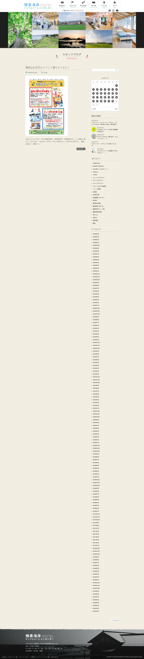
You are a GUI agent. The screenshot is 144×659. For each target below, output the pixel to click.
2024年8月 (96, 285)
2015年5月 (96, 602)
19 (105, 97)
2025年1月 (96, 271)
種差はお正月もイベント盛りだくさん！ (48, 67)
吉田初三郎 (96, 194)
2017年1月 (96, 545)
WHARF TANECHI (98, 166)
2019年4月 (96, 468)
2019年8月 (96, 457)
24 (97, 101)
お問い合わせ (54, 657)
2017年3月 (96, 540)
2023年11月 (96, 311)
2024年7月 (96, 288)
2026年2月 (96, 242)
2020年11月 (96, 414)
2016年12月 (96, 548)
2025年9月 (96, 248)
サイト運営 (47, 657)
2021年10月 (96, 382)
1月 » (116, 109)
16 (93, 97)
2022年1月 (96, 374)
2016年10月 (96, 554)
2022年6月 (96, 359)
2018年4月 (96, 502)
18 (101, 97)
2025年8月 (96, 251)
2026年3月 (96, 239)
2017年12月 (96, 514)
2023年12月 (96, 308)
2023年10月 (96, 314)
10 (97, 93)
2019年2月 (96, 474)
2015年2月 (96, 611)
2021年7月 (96, 391)
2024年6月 (96, 291)
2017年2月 (96, 542)
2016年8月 (96, 560)
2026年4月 (96, 237)
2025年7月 (96, 254)
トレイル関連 (97, 189)
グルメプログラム (98, 183)
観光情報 (95, 220)
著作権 (33, 657)
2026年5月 (96, 234)
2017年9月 (96, 522)
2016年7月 (96, 562)
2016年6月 (96, 565)
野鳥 (94, 223)
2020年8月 (96, 422)
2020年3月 (96, 437)
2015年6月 (96, 600)
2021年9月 (96, 385)
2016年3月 (96, 574)
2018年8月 (96, 491)
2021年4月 (96, 400)
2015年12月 (96, 582)
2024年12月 (96, 274)
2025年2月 (96, 268)
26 (105, 101)
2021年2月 (96, 405)
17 (97, 97)
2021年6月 (96, 394)
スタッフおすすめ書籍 (99, 186)
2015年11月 (96, 585)
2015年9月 (96, 591)
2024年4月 (96, 297)
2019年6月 (96, 462)
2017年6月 (96, 531)
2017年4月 (96, 537)
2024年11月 (96, 277)
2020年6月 (96, 428)
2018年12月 (96, 479)
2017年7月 (96, 528)
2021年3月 (96, 402)
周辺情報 (83, 4)
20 (109, 97)
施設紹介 (62, 4)
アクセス (104, 4)
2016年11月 (96, 551)
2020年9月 (96, 420)
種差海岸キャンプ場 (98, 209)
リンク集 (15, 657)
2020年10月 (96, 417)
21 (112, 97)
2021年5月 (96, 397)
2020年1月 (96, 442)
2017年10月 (96, 519)
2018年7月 (96, 494)
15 (116, 93)
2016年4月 (96, 571)
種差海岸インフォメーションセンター (39, 6)
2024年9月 (96, 282)
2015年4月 (96, 605)
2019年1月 (96, 477)
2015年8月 (96, 594)
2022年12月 (96, 342)
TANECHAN (96, 163)
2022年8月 (96, 354)
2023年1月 (96, 339)
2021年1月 (96, 408)
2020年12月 (96, 411)
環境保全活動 (97, 203)
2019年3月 (96, 471)
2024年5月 (96, 294)
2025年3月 (96, 265)
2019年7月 (96, 459)
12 (105, 93)
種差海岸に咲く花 (98, 206)
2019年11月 (96, 448)
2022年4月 (96, 365)
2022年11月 (96, 345)
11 (101, 93)
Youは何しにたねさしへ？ (100, 169)
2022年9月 (96, 351)
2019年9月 (96, 454)
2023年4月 (96, 331)
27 (109, 101)
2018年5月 (96, 499)
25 (101, 101)
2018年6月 (96, 497)
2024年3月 (96, 299)
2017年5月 (96, 534)
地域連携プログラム (98, 197)
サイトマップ (39, 657)
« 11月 (94, 109)
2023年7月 (96, 322)
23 (93, 101)
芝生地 (95, 217)
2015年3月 (96, 608)
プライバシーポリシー (24, 657)
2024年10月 (96, 279)
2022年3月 (96, 368)
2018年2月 (96, 508)
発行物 (93, 4)
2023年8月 (96, 319)
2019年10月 (96, 451)
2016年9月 (96, 557)
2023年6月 (96, 325)
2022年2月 (96, 371)
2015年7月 (96, 597)
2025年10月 (96, 245)
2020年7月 (96, 425)
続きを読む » (81, 149)
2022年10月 (96, 348)
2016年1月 (96, 580)
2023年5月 (96, 328)
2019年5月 (96, 465)
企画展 (95, 192)
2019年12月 (96, 445)
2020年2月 (96, 440)
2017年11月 (96, 517)
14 (112, 93)
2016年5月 (96, 568)
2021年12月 (96, 377)
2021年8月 (96, 388)
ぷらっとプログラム (98, 177)
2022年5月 (96, 362)
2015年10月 (96, 588)
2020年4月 (96, 434)
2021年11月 (96, 379)
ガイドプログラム (98, 180)
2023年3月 (96, 334)
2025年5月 (96, 259)
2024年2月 (96, 302)
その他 (95, 174)
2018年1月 (96, 511)
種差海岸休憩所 (97, 212)
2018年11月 (96, 482)
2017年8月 (96, 525)
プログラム (73, 4)
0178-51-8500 (34, 646)
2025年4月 (96, 262)
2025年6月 (96, 257)
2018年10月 (96, 485)
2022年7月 (96, 357)
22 (116, 97)
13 (109, 93)
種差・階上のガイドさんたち (72, 10)
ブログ (115, 4)
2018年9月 (96, 488)
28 (112, 101)
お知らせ (95, 172)
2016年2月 (96, 577)
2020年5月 (96, 431)
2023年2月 (96, 337)
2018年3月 (96, 505)
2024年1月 (96, 305)
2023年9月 (96, 317)
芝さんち (95, 214)
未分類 (45, 72)
